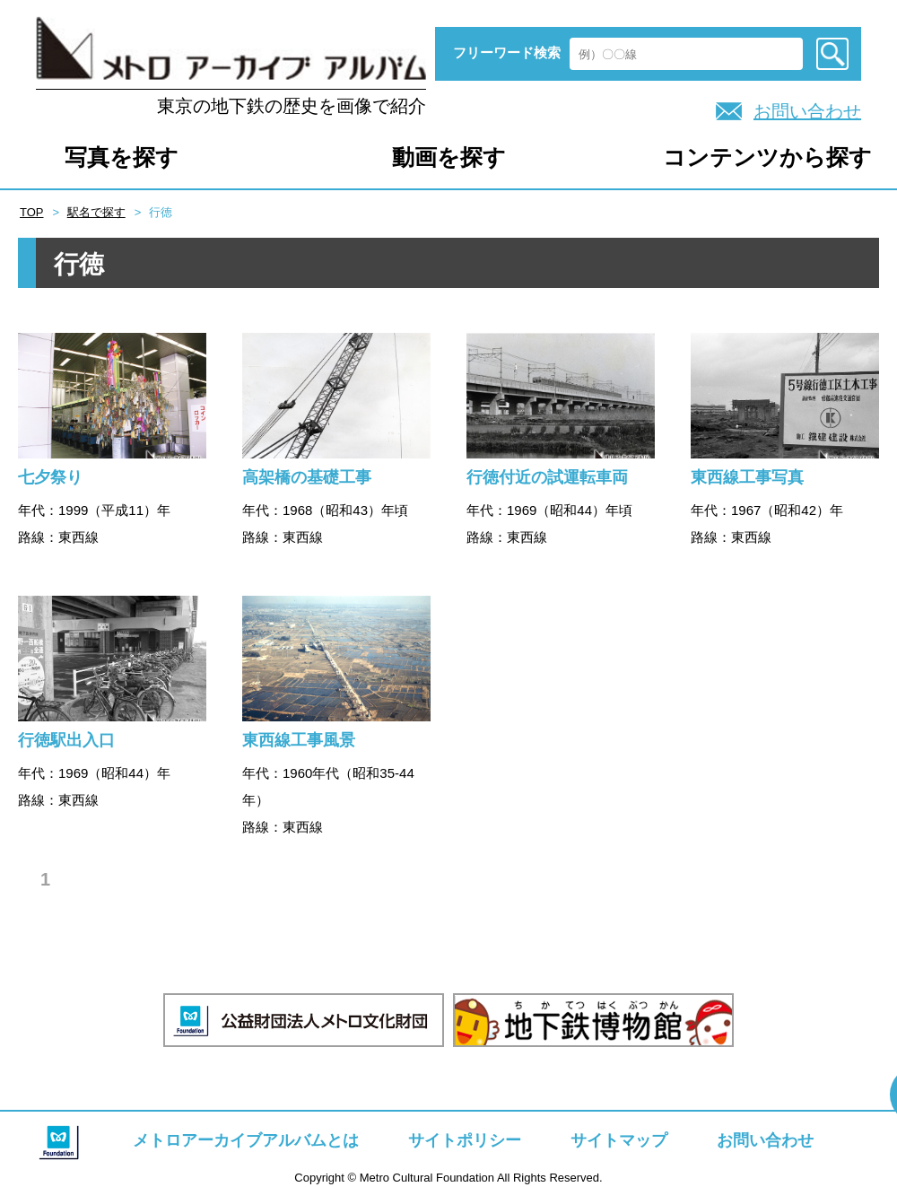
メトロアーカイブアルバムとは (246, 1140)
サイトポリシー (464, 1140)
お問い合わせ (807, 111)
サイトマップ (618, 1140)
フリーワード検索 (507, 52)
